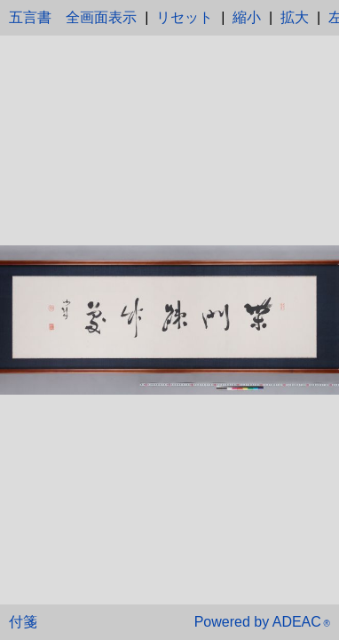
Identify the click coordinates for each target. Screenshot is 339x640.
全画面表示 (101, 17)
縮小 (247, 17)
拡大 (294, 17)
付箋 (23, 621)
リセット (184, 17)
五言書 (30, 17)
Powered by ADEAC (262, 621)
